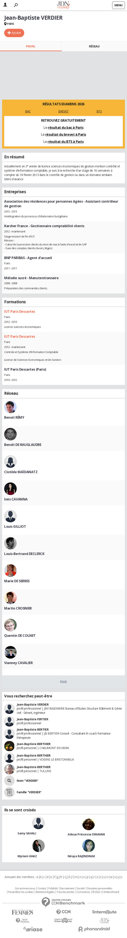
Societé (81, 888)
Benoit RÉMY (14, 417)
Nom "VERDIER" (27, 781)
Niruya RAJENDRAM (81, 856)
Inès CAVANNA (16, 499)
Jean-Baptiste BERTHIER (34, 744)
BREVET (63, 111)
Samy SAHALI (27, 833)
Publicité (53, 888)
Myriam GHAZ (27, 856)
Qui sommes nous (25, 888)
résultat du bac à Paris (65, 127)
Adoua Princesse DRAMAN (86, 834)
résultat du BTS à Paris (66, 141)
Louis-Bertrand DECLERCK (24, 553)
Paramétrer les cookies (21, 892)
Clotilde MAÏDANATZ (20, 472)
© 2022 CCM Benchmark (105, 892)
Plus (63, 681)
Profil (30, 46)
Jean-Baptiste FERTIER (32, 719)
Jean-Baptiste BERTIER (32, 729)
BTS (99, 111)
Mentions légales (45, 892)
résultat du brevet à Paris (65, 134)
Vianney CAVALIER (18, 663)
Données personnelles (99, 888)
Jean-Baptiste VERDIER (32, 704)
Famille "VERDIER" (29, 792)
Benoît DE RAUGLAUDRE (22, 444)
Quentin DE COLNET (20, 635)
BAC (28, 111)
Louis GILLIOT (15, 526)
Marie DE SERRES (17, 581)
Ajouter (16, 33)
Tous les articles (65, 892)
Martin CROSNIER (18, 608)
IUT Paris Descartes (19, 311)
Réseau (94, 46)
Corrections (83, 892)
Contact (42, 888)
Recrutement (67, 888)
